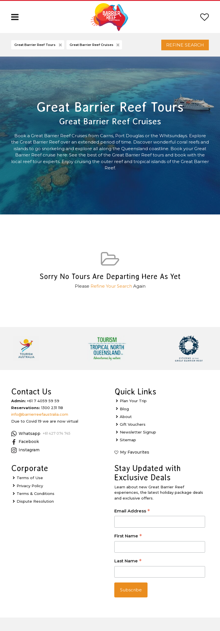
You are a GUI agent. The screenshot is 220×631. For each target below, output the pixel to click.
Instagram (25, 453)
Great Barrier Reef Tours (38, 46)
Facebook (25, 445)
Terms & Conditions (35, 496)
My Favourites (134, 455)
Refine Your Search (111, 288)
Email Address (132, 514)
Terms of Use (30, 480)
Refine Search (181, 46)
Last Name (128, 564)
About (126, 419)
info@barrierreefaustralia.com (39, 417)
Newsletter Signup (138, 434)
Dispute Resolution (35, 504)
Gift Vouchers (133, 427)
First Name (128, 539)
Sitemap (128, 442)
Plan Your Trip (133, 403)
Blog (124, 411)
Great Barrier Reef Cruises (95, 46)
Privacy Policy (30, 488)
